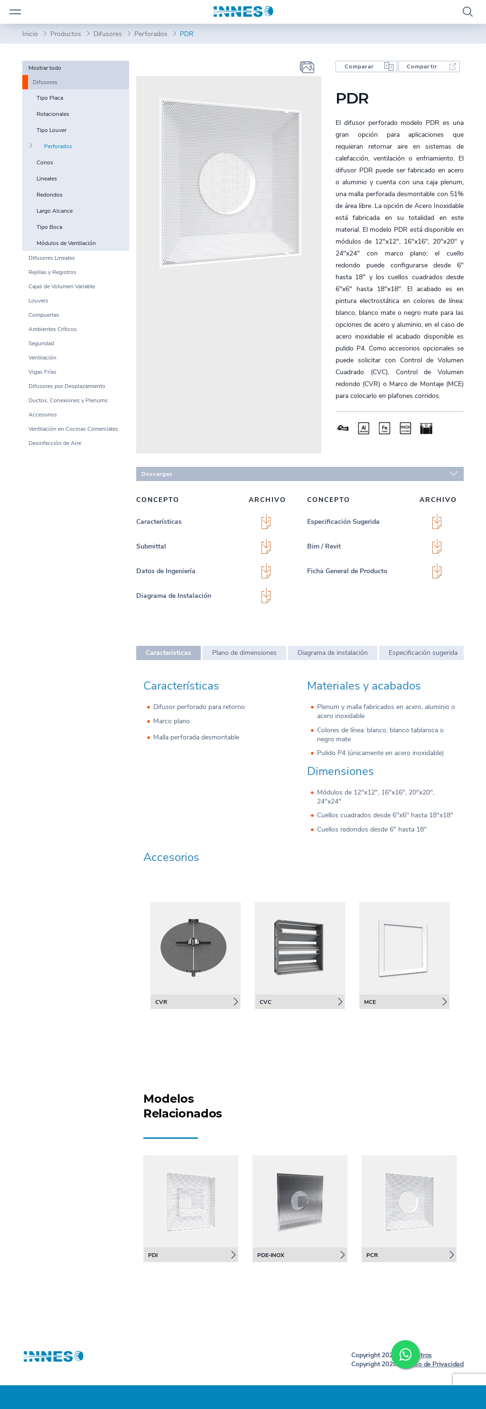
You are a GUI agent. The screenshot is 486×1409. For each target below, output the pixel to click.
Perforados (151, 33)
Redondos (50, 195)
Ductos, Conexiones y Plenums (68, 400)
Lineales (47, 178)
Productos (65, 33)
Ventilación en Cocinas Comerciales (73, 429)
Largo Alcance (55, 211)
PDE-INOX (270, 1255)
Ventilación (42, 357)
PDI (153, 1255)
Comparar (359, 66)
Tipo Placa (50, 98)
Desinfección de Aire (54, 443)
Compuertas (43, 315)
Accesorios (42, 414)
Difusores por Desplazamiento (66, 386)
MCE (370, 1002)
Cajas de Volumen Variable (61, 286)
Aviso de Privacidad (434, 1364)
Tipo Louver (51, 130)
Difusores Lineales (51, 258)
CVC (265, 1002)
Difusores (107, 33)
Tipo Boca (49, 227)
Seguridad (41, 343)
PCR (372, 1255)
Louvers (38, 300)
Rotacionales (53, 114)
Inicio (30, 33)
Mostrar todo (44, 68)
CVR (161, 1002)
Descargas (299, 473)
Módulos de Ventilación (66, 243)
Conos (45, 162)
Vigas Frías (42, 372)
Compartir (422, 66)
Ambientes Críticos (52, 329)
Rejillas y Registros (52, 272)
